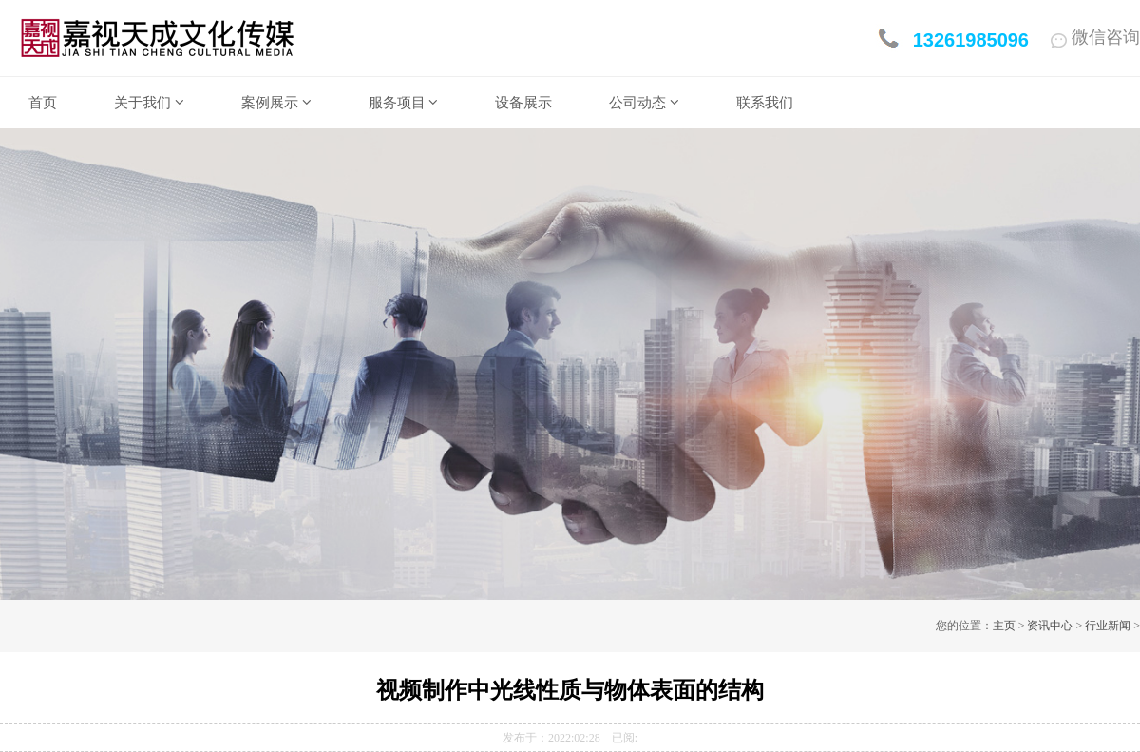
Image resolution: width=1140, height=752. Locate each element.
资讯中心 (1050, 625)
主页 (1004, 625)
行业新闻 (1107, 625)
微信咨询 (1095, 37)
